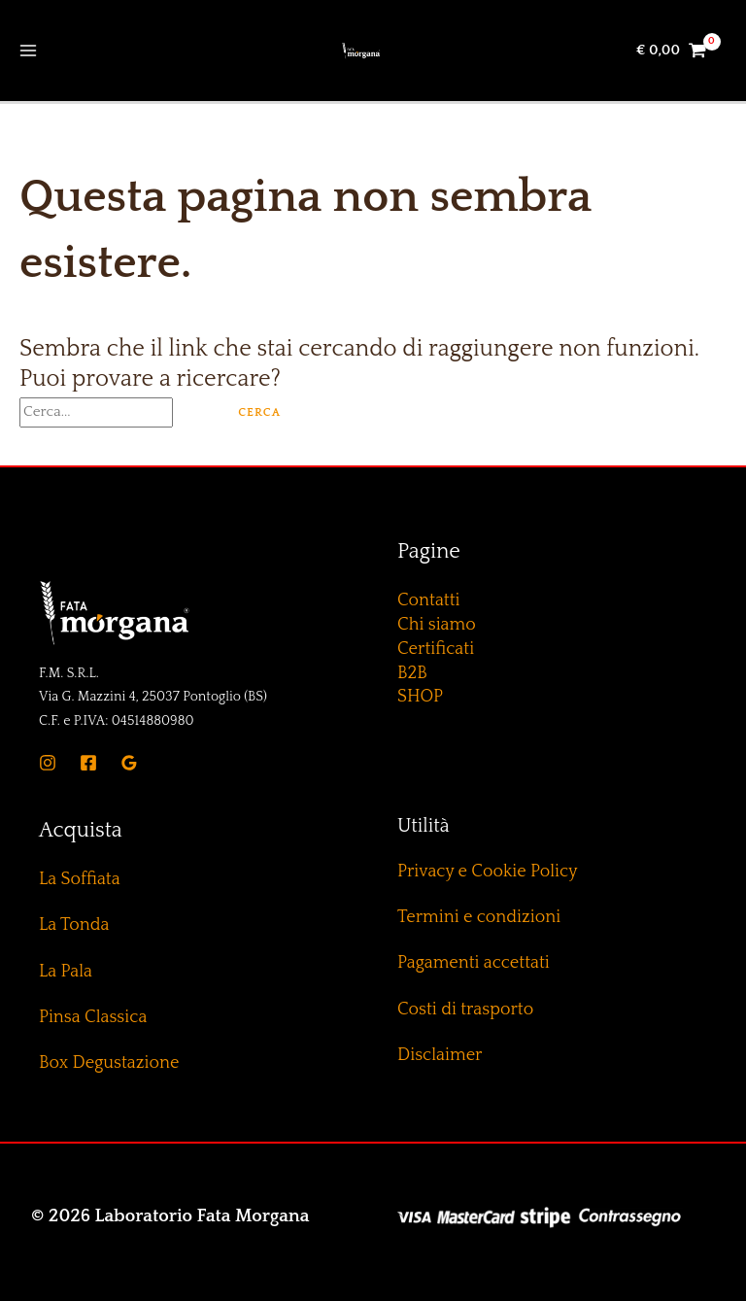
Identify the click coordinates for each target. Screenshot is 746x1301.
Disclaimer (439, 1055)
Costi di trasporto (465, 1009)
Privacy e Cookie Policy (487, 871)
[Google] (129, 762)
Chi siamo (436, 624)
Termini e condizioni (478, 917)
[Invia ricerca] (196, 411)
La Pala (65, 971)
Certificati (435, 649)
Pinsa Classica (93, 1017)
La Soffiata (79, 879)
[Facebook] (88, 762)
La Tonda (74, 925)
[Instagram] (47, 762)
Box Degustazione (109, 1063)
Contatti (428, 600)
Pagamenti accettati (473, 963)
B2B (412, 673)
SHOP (420, 696)
